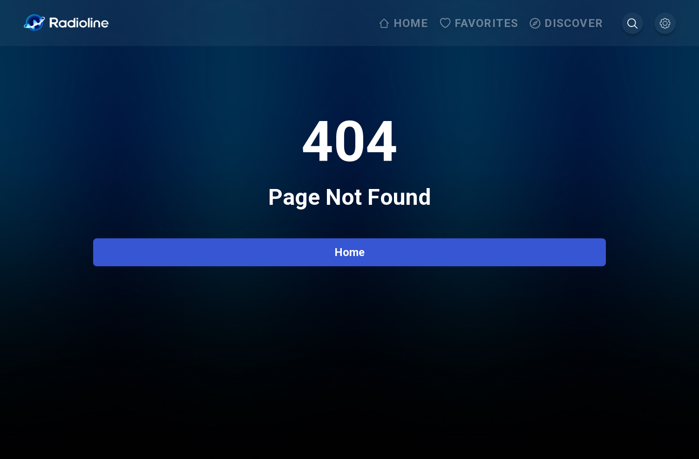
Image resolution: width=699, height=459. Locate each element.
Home (349, 252)
